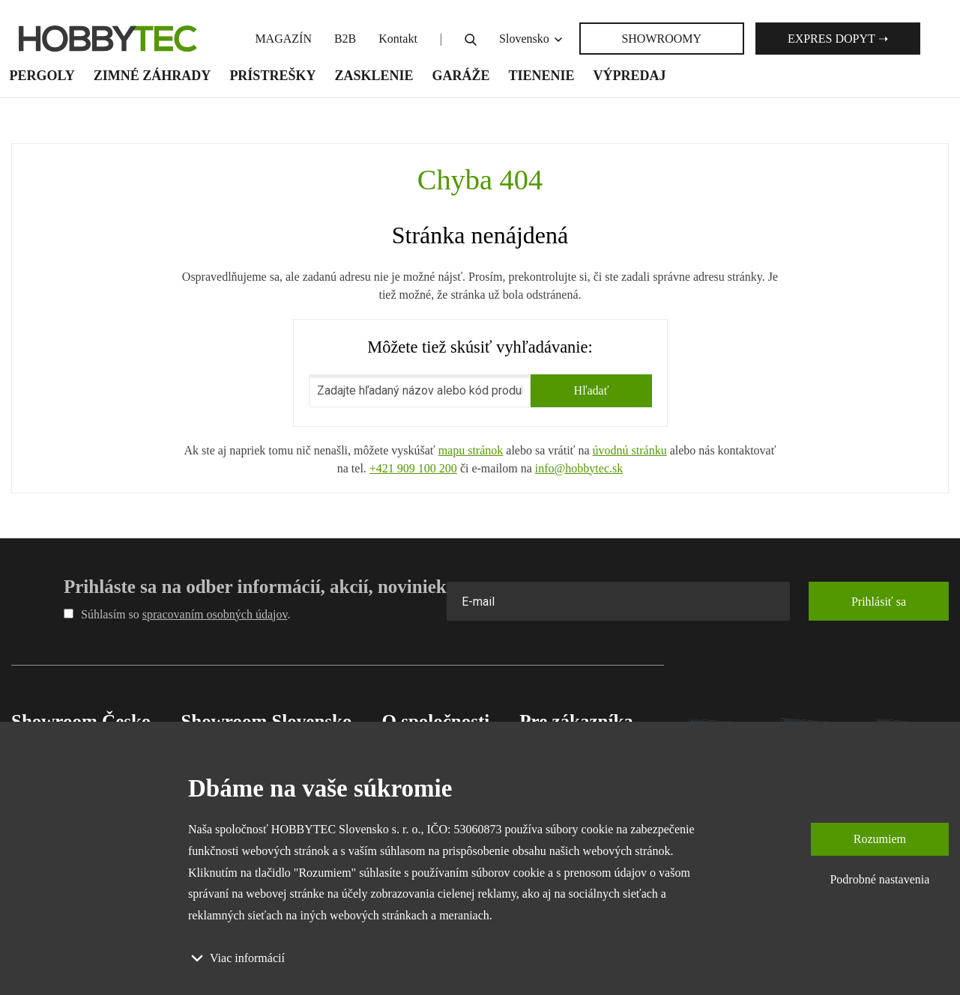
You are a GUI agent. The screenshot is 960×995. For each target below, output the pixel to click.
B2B (345, 38)
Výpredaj (630, 75)
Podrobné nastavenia (879, 879)
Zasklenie (373, 75)
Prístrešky (272, 75)
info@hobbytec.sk (579, 468)
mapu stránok (471, 450)
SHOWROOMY (661, 38)
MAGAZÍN (283, 38)
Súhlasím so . (177, 614)
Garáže (460, 75)
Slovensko (531, 38)
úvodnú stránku (630, 450)
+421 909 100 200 (413, 468)
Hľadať (591, 390)
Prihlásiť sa (878, 601)
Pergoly (42, 75)
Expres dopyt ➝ (838, 38)
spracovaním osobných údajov (215, 614)
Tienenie (541, 75)
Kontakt (397, 38)
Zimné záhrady (152, 75)
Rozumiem (880, 839)
